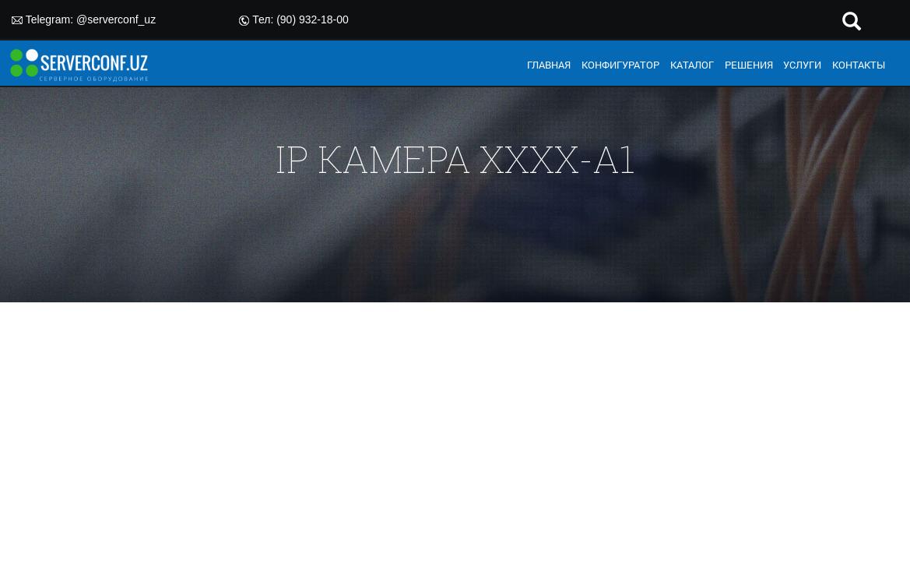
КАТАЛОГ (692, 65)
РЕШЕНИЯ (749, 65)
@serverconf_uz (116, 19)
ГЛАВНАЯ (549, 65)
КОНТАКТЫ (858, 65)
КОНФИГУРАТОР (620, 65)
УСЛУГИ (802, 65)
